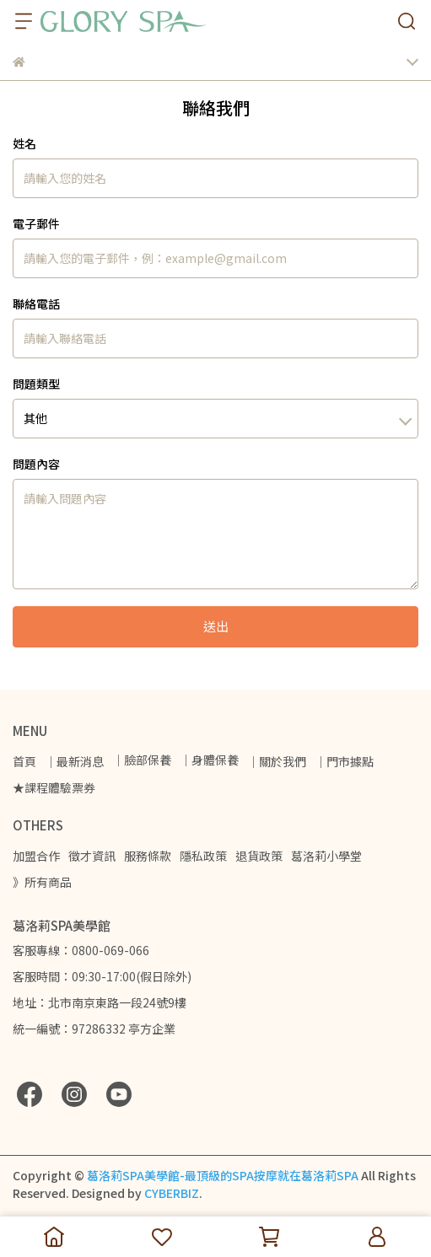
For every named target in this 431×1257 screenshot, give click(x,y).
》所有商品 (42, 881)
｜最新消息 (74, 761)
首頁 (24, 761)
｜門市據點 (344, 761)
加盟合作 (36, 855)
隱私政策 (203, 855)
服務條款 (147, 855)
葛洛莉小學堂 (326, 855)
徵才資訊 (92, 855)
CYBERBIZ (171, 1192)
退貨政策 (259, 855)
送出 (216, 626)
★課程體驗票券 (54, 787)
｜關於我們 (276, 761)
